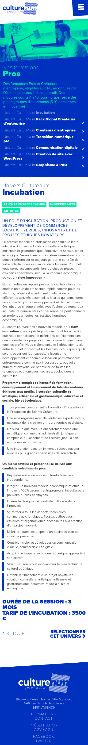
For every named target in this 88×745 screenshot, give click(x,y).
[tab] (44, 87)
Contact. (44, 718)
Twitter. (44, 741)
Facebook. (44, 736)
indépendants (62, 204)
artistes (11, 210)
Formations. (44, 714)
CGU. (49, 729)
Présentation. (44, 725)
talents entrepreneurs (24, 204)
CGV (38, 729)
